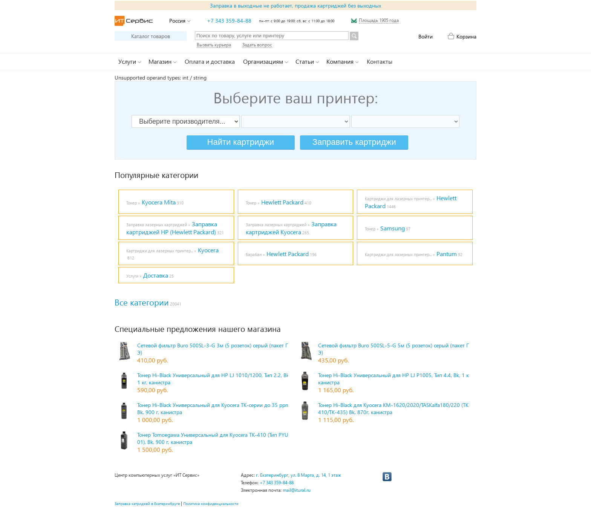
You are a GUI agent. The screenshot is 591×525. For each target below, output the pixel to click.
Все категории (142, 302)
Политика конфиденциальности (211, 503)
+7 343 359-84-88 (229, 20)
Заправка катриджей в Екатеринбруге (147, 503)
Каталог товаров (150, 36)
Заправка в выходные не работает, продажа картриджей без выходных (295, 5)
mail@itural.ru (297, 490)
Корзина (466, 36)
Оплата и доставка (210, 61)
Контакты (379, 61)
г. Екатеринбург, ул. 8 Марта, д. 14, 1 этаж (298, 475)
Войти (425, 36)
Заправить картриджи (354, 142)
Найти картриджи (240, 142)
